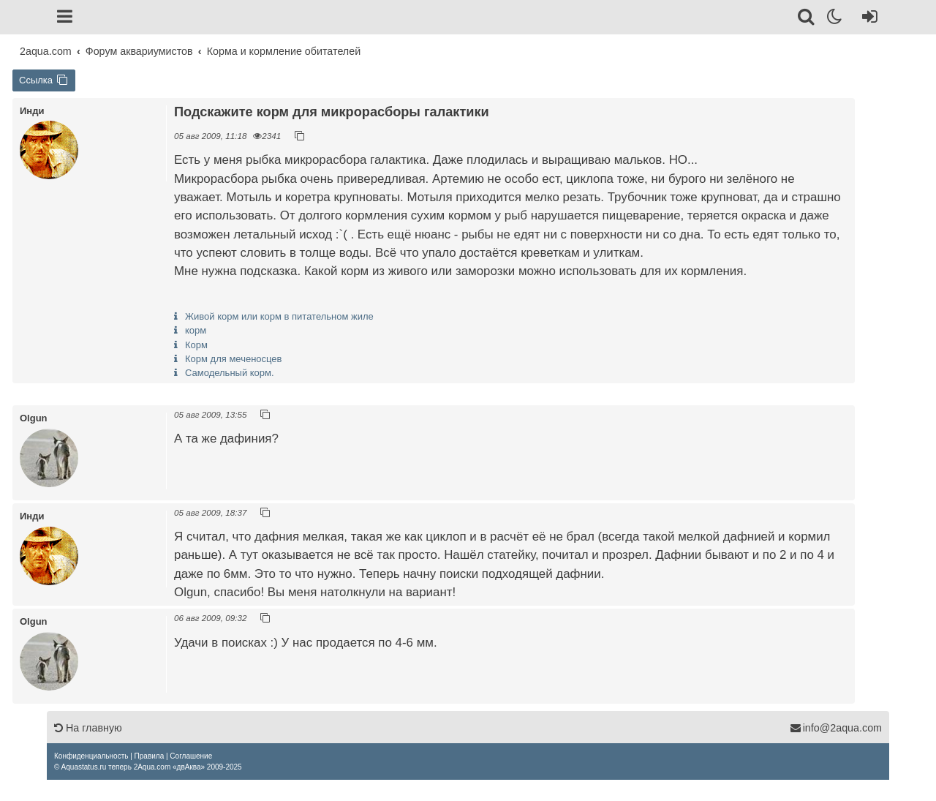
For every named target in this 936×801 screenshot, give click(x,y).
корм (195, 330)
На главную (88, 728)
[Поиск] (807, 19)
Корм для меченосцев (233, 358)
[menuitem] (91, 756)
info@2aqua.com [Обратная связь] (836, 728)
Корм (196, 344)
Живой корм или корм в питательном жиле (279, 316)
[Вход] (867, 19)
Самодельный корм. (229, 372)
